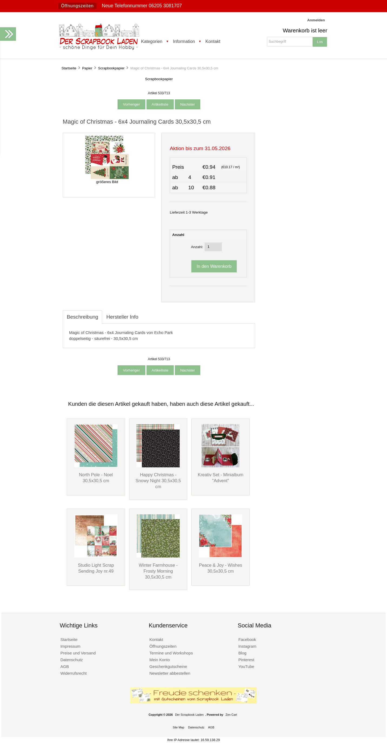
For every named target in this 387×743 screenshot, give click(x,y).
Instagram (247, 646)
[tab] (146, 314)
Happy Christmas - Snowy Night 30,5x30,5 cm (158, 480)
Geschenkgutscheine (168, 666)
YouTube (246, 666)
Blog (242, 653)
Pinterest (246, 659)
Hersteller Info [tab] (122, 317)
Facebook (247, 639)
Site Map (178, 727)
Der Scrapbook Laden (189, 714)
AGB (64, 666)
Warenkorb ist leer (305, 30)
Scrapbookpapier (111, 68)
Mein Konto (159, 659)
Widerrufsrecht (73, 673)
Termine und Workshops (171, 653)
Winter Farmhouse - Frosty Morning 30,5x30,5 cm (158, 571)
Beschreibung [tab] (82, 317)
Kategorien (151, 41)
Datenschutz (71, 659)
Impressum (70, 646)
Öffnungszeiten (77, 6)
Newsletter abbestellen (169, 673)
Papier (87, 68)
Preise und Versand (78, 653)
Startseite (69, 68)
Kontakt (212, 41)
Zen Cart (231, 714)
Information (184, 41)
